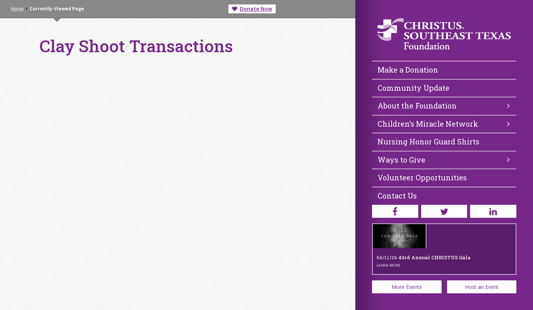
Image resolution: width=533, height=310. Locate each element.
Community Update (413, 88)
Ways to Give (444, 159)
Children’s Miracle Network (444, 124)
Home (17, 9)
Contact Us (397, 195)
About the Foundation (444, 105)
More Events (407, 286)
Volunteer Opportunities (422, 177)
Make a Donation (408, 69)
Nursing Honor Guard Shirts (428, 141)
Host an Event (482, 286)
